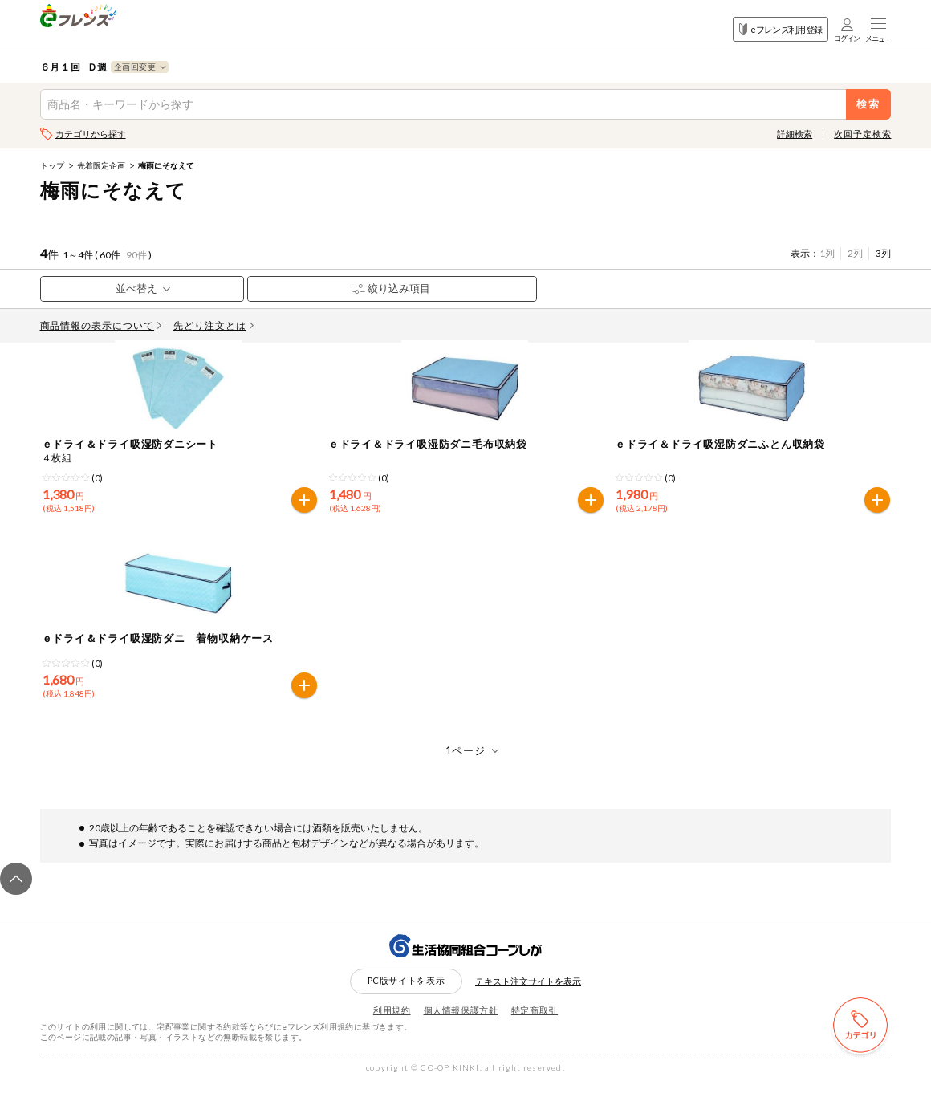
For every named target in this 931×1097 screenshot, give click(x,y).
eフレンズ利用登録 (780, 29)
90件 (136, 255)
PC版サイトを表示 (406, 994)
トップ (52, 165)
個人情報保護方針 (461, 1024)
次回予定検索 (862, 133)
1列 (827, 253)
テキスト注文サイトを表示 (528, 995)
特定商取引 (534, 1024)
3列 (883, 253)
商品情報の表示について (101, 325)
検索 (868, 104)
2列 (855, 253)
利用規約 (392, 1024)
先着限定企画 (101, 165)
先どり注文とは (213, 325)
